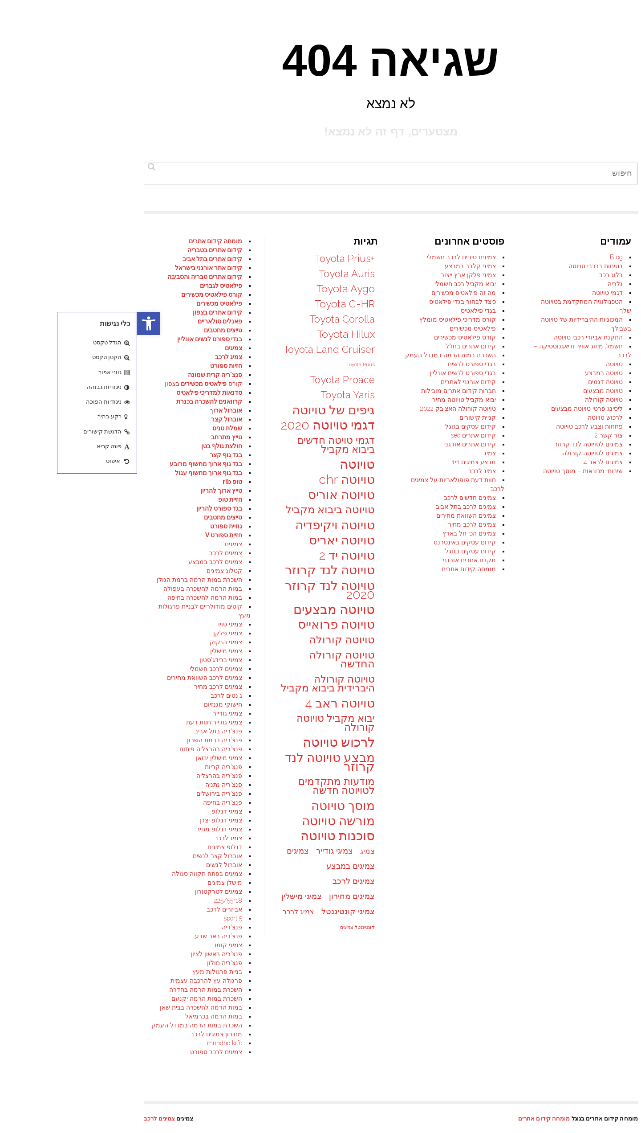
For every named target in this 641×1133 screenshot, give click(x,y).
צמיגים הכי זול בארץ (332, 533)
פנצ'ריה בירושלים (82, 793)
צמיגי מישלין (89, 650)
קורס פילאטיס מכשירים (328, 337)
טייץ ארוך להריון (84, 490)
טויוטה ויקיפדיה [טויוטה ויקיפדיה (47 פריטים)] (198, 525)
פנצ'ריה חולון (87, 962)
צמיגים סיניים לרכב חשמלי (324, 257)
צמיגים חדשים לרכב (333, 497)
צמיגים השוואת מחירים (329, 515)
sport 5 (95, 918)
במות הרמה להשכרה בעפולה (65, 588)
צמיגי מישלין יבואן (82, 757)
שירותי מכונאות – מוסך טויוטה (446, 470)
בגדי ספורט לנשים (335, 364)
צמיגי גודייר (90, 713)
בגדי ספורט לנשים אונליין (325, 372)
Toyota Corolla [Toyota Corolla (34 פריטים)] (205, 319)
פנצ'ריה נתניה (86, 784)
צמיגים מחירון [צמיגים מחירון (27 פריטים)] (215, 896)
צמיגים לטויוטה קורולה (455, 453)
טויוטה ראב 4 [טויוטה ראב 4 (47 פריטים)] (203, 703)
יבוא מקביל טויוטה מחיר (327, 399)
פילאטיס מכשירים (335, 328)
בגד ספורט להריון (82, 508)
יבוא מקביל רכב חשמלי (328, 283)
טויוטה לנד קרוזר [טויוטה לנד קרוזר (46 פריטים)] (193, 570)
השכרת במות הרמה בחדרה (68, 989)
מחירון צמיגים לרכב (79, 1034)
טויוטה (477, 364)
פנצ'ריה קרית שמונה (78, 374)
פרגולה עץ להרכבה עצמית (69, 980)
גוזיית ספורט (89, 526)
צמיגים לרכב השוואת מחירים (67, 677)
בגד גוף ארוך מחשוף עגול (71, 472)
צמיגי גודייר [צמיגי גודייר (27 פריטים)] (197, 850)
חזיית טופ (93, 499)
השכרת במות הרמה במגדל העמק (313, 355)
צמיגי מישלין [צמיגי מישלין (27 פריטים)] (164, 896)
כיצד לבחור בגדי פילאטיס (325, 301)
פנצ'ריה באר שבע (81, 936)
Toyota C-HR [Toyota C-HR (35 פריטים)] (208, 304)
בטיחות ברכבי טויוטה (458, 266)
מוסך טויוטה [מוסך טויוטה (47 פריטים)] (206, 805)
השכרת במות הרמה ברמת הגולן (62, 579)
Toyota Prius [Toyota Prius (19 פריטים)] (223, 364)
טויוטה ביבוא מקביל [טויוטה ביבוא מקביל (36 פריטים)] (193, 509)
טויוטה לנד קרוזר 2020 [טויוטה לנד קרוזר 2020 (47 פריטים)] (193, 590)
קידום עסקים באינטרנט (327, 542)
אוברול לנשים (87, 864)
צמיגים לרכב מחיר (335, 524)
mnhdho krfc (87, 1043)
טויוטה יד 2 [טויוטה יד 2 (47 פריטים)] (210, 555)
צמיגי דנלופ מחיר (82, 829)
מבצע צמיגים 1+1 (337, 462)
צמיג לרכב (345, 470)
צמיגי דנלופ (89, 811)
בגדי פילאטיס (341, 310)
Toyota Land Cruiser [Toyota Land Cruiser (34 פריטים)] (192, 349)
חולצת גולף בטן (84, 446)
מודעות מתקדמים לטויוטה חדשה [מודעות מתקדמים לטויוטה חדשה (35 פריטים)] (199, 786)
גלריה (478, 283)
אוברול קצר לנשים (80, 855)
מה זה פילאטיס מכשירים (326, 292)
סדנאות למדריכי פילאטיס (72, 392)
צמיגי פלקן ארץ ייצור (331, 274)
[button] (11, 323)
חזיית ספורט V (86, 535)
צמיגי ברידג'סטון (83, 659)
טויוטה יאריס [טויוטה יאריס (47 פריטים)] (205, 540)
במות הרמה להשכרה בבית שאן (64, 1007)
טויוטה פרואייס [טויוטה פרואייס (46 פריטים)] (199, 624)
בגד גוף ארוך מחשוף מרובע (68, 463)
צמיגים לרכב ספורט (79, 1051)
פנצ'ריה (95, 927)
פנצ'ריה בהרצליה (82, 775)
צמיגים (96, 348)
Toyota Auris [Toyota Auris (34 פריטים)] (210, 273)
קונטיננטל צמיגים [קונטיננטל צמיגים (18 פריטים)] (220, 927)
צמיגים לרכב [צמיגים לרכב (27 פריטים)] (216, 881)
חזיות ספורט (89, 365)
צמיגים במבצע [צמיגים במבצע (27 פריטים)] (213, 866)
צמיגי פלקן (90, 633)
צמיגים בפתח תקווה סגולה (70, 873)
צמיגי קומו (91, 945)
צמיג (353, 453)
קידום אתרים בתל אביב (75, 258)
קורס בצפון (66, 383)
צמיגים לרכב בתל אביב (329, 506)
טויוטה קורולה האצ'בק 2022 (321, 408)
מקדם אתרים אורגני (332, 560)
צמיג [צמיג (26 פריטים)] (230, 851)
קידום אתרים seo (336, 435)
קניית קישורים (340, 417)
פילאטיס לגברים (84, 285)
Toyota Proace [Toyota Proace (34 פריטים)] (205, 379)
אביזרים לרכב (87, 909)
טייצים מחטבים (86, 517)
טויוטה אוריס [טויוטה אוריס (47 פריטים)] (204, 494)
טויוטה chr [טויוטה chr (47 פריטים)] (210, 479)
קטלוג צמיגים (87, 570)
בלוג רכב (474, 274)
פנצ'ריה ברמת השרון (77, 740)
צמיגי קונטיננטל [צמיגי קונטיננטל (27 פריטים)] (211, 911)
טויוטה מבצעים (466, 390)
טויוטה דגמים (468, 381)
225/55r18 (91, 900)
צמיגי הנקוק (89, 642)
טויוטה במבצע (467, 372)
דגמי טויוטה (470, 292)
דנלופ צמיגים (87, 847)
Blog (479, 257)
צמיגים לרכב (88, 552)
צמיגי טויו (93, 624)
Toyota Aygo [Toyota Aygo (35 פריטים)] (208, 288)
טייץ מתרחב (89, 437)
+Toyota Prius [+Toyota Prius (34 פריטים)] (208, 258)
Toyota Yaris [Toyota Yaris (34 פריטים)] (210, 395)
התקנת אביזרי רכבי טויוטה (451, 337)
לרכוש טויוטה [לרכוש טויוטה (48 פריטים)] (202, 742)
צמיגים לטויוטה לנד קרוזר (451, 444)
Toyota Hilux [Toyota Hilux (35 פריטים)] (209, 334)
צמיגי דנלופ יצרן (83, 820)
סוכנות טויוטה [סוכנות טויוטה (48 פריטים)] (200, 836)
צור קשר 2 (472, 435)
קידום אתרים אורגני (333, 444)
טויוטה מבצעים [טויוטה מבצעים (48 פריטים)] (197, 609)
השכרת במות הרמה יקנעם (69, 998)
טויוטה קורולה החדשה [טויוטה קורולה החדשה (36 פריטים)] (205, 659)
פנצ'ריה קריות (86, 766)
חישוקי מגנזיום (86, 704)
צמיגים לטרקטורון (81, 891)
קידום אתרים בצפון (80, 312)
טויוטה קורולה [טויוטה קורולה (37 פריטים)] (205, 640)
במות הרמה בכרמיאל (76, 1016)
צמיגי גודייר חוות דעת (77, 722)
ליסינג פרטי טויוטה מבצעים (450, 408)
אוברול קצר (89, 419)
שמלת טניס (90, 428)
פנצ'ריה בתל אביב (81, 731)
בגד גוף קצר (89, 454)
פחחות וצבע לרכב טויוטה (452, 426)
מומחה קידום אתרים (331, 569)
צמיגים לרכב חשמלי (79, 668)
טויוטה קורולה (467, 399)
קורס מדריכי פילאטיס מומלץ (320, 319)
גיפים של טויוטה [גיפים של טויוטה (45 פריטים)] (196, 410)
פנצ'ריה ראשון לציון (79, 953)
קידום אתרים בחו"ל (333, 346)
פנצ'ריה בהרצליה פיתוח (73, 749)
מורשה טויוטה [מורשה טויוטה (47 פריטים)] (201, 820)
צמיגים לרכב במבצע (78, 561)
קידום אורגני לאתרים (331, 381)
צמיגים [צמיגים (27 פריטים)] (161, 850)
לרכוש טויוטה (468, 417)
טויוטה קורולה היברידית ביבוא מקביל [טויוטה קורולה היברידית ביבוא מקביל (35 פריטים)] (191, 683)
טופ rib (95, 481)
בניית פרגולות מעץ (80, 971)
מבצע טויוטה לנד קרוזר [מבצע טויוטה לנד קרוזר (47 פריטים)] (193, 762)
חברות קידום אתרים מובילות (321, 390)
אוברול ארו (90, 410)
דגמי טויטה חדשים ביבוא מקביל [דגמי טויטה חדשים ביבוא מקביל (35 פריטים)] (199, 444)
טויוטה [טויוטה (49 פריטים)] (220, 464)
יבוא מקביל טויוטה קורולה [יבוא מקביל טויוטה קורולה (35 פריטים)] (198, 722)
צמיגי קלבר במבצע (333, 266)
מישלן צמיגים (87, 882)
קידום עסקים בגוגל (333, 426)
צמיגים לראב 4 (466, 462)
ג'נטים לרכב (89, 695)
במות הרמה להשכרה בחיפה (67, 597)
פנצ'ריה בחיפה (85, 802)
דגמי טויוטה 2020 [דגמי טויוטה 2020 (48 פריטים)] (191, 425)
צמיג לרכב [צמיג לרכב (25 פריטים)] (161, 912)
